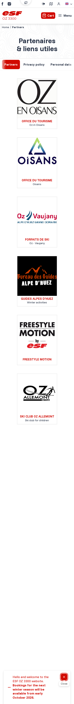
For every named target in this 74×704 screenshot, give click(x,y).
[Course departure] (51, 4)
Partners (11, 64)
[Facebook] (2, 3)
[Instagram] (9, 3)
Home (5, 27)
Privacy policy (34, 64)
